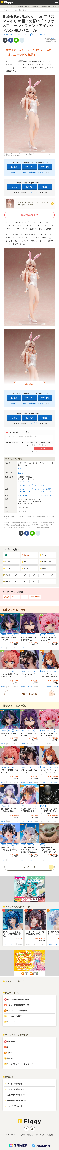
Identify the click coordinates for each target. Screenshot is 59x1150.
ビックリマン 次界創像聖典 (17, 1011)
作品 (24, 562)
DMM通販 (45, 167)
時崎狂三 (10, 1053)
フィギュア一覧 (29, 868)
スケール (48, 807)
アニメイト (29, 167)
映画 (42, 807)
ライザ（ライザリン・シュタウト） (20, 1065)
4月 (16, 576)
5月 (25, 576)
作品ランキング (11, 993)
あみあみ (14, 167)
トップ (4, 6)
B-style (20, 474)
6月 (34, 576)
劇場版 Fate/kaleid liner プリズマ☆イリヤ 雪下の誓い (35, 491)
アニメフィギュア (24, 35)
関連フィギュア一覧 (29, 694)
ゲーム (10, 635)
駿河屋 (44, 187)
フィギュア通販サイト (15, 1084)
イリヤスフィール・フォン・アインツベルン (34, 496)
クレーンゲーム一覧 (14, 1107)
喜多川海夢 (11, 1042)
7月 (43, 576)
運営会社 (30, 1135)
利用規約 (50, 1135)
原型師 (43, 569)
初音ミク (10, 1059)
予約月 (6, 576)
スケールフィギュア (38, 35)
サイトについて (11, 1135)
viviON (41, 172)
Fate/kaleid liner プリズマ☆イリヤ (28, 6)
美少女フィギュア (9, 35)
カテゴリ (44, 556)
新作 (5, 556)
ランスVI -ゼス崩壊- (14, 1017)
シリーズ (7, 562)
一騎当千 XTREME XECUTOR (18, 1006)
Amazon (13, 172)
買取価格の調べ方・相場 (16, 1101)
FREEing (21, 470)
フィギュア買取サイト (15, 1090)
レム (8, 1048)
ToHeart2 (11, 1022)
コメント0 (53, 38)
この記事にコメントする (29, 216)
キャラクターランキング (15, 1035)
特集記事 (8, 1077)
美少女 (4, 635)
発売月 (6, 582)
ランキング (26, 556)
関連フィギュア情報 (14, 610)
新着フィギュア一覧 (14, 706)
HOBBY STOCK (35, 598)
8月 (52, 576)
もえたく (34, 192)
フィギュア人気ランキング (16, 907)
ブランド (26, 569)
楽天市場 (32, 172)
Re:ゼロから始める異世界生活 (18, 1000)
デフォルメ (31, 635)
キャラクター (45, 562)
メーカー (7, 569)
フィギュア (12, 6)
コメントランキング (13, 982)
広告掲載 (22, 1135)
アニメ (10, 845)
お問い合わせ (40, 1135)
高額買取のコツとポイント (17, 1096)
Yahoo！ (23, 172)
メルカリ (14, 187)
